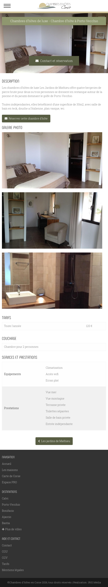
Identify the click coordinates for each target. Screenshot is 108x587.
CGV (5, 557)
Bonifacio (8, 511)
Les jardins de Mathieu (54, 441)
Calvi (5, 498)
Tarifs (5, 564)
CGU (5, 551)
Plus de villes (12, 529)
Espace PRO (9, 482)
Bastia (6, 523)
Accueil (6, 464)
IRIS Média (94, 582)
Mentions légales (13, 570)
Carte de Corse (11, 476)
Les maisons (10, 470)
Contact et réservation (54, 61)
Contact (7, 545)
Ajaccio (6, 517)
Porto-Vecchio (11, 504)
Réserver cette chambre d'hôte (26, 118)
